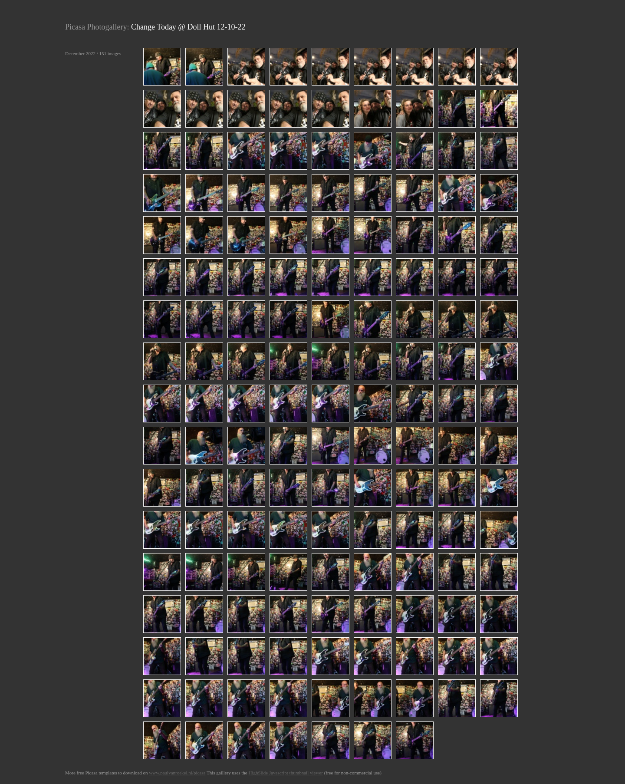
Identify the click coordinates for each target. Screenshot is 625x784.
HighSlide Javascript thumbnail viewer (285, 772)
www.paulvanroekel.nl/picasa (177, 772)
